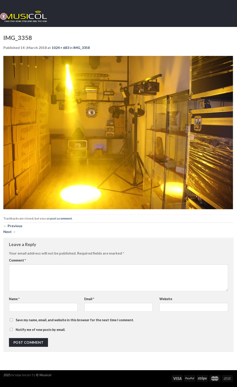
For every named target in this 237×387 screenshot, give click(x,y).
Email (89, 299)
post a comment (61, 218)
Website (165, 299)
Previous (12, 226)
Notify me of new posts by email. (40, 330)
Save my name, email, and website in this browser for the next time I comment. (75, 320)
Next (9, 231)
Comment (17, 260)
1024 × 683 (60, 47)
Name (14, 299)
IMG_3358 (81, 47)
